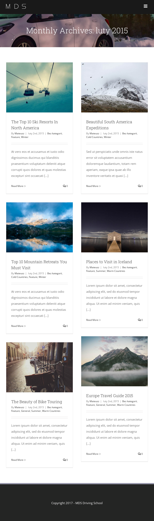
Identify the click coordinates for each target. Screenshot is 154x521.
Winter (24, 137)
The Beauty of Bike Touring (36, 401)
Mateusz (19, 133)
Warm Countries (116, 271)
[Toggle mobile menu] (146, 6)
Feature (15, 137)
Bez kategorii (54, 133)
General (100, 405)
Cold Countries (94, 137)
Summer (101, 271)
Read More (17, 186)
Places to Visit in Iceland (109, 261)
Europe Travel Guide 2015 (109, 395)
